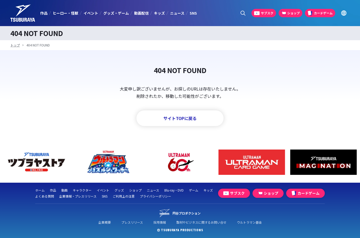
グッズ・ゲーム (116, 13)
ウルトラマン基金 (249, 222)
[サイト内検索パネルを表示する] (243, 13)
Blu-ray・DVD (174, 190)
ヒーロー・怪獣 (65, 13)
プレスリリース (132, 222)
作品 (43, 13)
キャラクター (82, 190)
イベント (90, 13)
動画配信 (141, 13)
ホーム (40, 190)
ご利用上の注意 (124, 196)
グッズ (119, 190)
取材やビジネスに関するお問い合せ (201, 222)
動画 (64, 190)
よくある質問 (44, 196)
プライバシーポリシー (155, 196)
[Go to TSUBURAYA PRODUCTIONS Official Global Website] (344, 13)
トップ (15, 45)
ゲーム (193, 190)
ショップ (135, 190)
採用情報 (159, 222)
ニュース (177, 13)
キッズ (159, 13)
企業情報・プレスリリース (78, 196)
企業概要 (104, 222)
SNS (193, 13)
